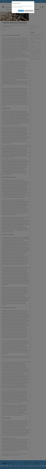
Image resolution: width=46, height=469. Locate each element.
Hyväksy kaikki (21, 10)
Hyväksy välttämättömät (29, 10)
